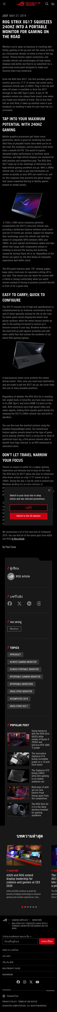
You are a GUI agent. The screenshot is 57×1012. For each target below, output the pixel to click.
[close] (49, 490)
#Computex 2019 (19, 698)
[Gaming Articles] (20, 920)
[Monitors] (37, 920)
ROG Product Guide (11, 968)
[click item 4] (33, 907)
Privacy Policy (9, 1001)
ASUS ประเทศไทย (10, 950)
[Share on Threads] (38, 603)
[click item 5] (36, 907)
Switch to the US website (28, 515)
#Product (15, 654)
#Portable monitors (21, 684)
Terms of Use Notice (27, 1001)
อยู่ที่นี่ (28, 507)
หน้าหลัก (6, 956)
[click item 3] (30, 907)
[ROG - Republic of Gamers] (28, 4)
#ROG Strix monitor (21, 691)
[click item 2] (28, 907)
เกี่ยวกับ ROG (7, 962)
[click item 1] (25, 907)
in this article (18, 538)
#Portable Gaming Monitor (25, 676)
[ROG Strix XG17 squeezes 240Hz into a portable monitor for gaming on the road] (32, 926)
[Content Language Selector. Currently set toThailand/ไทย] (10, 996)
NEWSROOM (7, 974)
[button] (4, 4)
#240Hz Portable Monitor (24, 669)
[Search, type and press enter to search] (47, 4)
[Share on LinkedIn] (29, 603)
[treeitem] (24, 871)
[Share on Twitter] (19, 603)
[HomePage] (4, 920)
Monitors (14, 628)
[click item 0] (22, 907)
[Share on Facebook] (9, 603)
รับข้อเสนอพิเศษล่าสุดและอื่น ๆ (16, 936)
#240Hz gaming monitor (23, 661)
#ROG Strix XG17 (19, 706)
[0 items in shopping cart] (53, 4)
